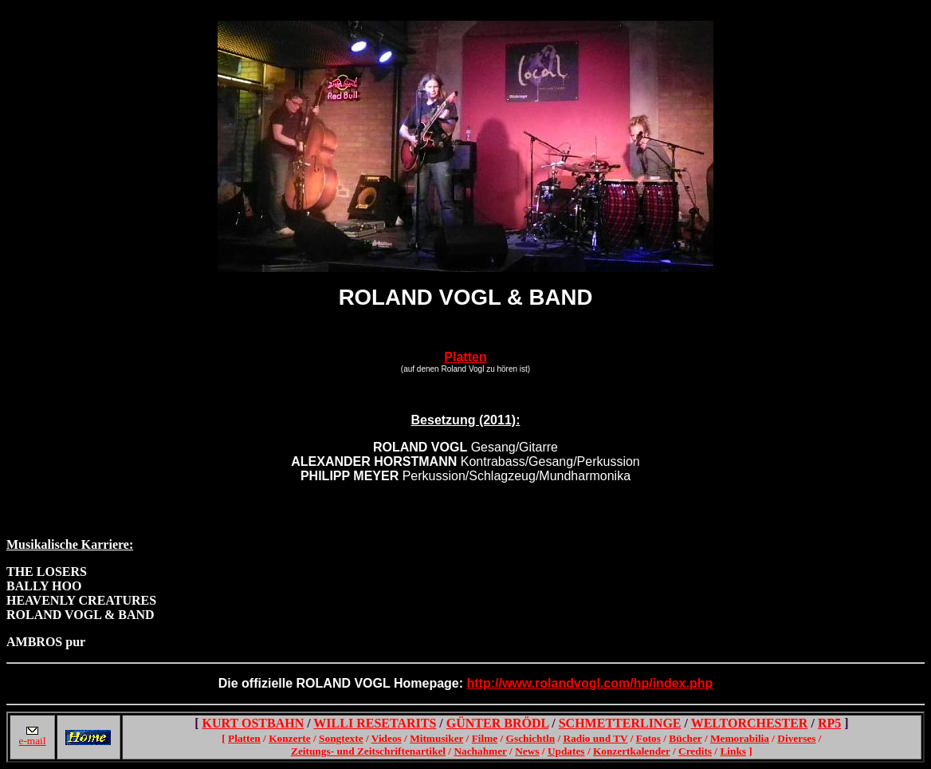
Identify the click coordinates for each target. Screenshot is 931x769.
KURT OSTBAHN (253, 723)
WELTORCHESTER (749, 723)
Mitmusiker (436, 738)
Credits (695, 751)
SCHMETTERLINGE (620, 723)
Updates (566, 751)
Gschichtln (530, 738)
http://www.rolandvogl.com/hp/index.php (590, 683)
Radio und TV (595, 738)
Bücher (685, 738)
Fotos (648, 738)
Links (733, 751)
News (527, 751)
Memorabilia (739, 738)
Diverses (796, 738)
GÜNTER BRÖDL (497, 723)
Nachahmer (480, 751)
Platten (465, 357)
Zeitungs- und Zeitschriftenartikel (368, 751)
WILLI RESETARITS (374, 723)
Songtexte (341, 738)
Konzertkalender (631, 751)
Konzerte (290, 738)
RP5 (829, 723)
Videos (386, 738)
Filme (485, 738)
